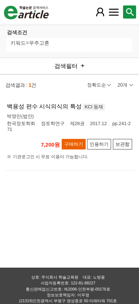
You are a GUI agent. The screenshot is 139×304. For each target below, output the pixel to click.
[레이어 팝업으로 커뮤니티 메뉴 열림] (113, 12)
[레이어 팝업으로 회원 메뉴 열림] (100, 12)
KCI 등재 (94, 106)
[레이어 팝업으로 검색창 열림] (129, 12)
